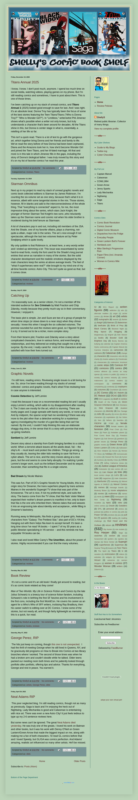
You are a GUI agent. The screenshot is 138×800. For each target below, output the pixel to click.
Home (42, 761)
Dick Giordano (121, 405)
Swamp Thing (99, 548)
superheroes (104, 545)
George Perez (39, 685)
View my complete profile (106, 129)
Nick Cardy (99, 500)
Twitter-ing (102, 151)
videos (121, 554)
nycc (108, 502)
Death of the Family (107, 402)
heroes (115, 451)
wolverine (111, 560)
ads (122, 310)
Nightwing (116, 499)
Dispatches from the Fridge (110, 234)
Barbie (124, 319)
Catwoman (110, 353)
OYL (100, 509)
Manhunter (102, 481)
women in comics (113, 563)
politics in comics (110, 512)
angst (115, 313)
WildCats (120, 557)
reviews (29, 172)
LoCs (116, 475)
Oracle (111, 506)
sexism (112, 536)
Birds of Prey (117, 325)
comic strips (103, 365)
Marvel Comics (120, 484)
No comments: (49, 168)
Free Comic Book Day (104, 436)
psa (119, 515)
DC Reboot (99, 396)
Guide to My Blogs (106, 147)
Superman (119, 545)
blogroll (110, 335)
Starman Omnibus (24, 184)
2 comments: (47, 560)
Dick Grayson (106, 408)
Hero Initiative (102, 451)
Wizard (97, 560)
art (114, 316)
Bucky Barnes (118, 341)
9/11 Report (108, 307)
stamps (97, 542)
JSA (96, 466)
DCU (124, 396)
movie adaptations (119, 490)
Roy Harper (101, 532)
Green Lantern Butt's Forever (111, 241)
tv (122, 551)
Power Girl (99, 515)
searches (98, 536)
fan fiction (123, 417)
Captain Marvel (118, 347)
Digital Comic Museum (108, 230)
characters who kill (117, 356)
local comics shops (102, 475)
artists (29, 685)
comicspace (99, 384)
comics (118, 368)
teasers (111, 548)
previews (110, 515)
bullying (97, 344)
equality (108, 414)
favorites (120, 420)
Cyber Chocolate (105, 155)
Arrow (106, 316)
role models (119, 529)
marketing (114, 481)
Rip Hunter (108, 529)
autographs (104, 319)
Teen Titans (122, 548)
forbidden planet (117, 433)
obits (48, 685)
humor (124, 457)
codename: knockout (119, 362)
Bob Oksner (122, 335)
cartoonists (118, 350)
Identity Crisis (112, 460)
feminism (98, 429)
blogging (118, 332)
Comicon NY (120, 365)
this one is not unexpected (65, 644)
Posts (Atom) (30, 766)
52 (95, 307)
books (29, 626)
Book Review (20, 575)
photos (121, 509)
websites (97, 557)
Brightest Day (100, 341)
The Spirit (102, 551)
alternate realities (101, 313)
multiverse (112, 493)
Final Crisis (114, 429)
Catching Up (20, 295)
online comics (99, 506)
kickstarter (103, 469)
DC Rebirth (119, 393)
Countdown (114, 390)
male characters (120, 478)
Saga (121, 533)
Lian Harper (107, 472)
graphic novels (100, 445)
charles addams (109, 359)
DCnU (114, 396)
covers (124, 390)
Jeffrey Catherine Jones (114, 463)
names (124, 494)
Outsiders (123, 506)
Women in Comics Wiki (108, 261)
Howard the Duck (112, 457)
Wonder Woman (102, 566)
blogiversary (99, 335)
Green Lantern (100, 448)
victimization (109, 554)
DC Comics (102, 393)
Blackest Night (118, 329)
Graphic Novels (22, 373)
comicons (104, 368)
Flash (105, 433)
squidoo (121, 539)
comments (116, 384)
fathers (109, 420)
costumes (101, 390)
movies (101, 493)
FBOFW (97, 423)
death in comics (120, 399)
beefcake (102, 325)
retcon (108, 525)
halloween (123, 448)
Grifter (113, 448)
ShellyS (101, 117)
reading (115, 518)
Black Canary (100, 329)
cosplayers (122, 387)
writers (119, 566)
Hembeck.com (104, 245)
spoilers (111, 539)
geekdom (120, 439)
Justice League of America (114, 466)
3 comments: (47, 280)
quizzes (104, 518)
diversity (109, 411)
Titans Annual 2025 (25, 82)
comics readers (116, 381)
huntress (100, 460)
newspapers (119, 497)
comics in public (109, 374)
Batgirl (100, 322)
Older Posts (79, 761)
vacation (97, 554)
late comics (115, 469)
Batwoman (122, 322)
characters (101, 356)
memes (101, 487)
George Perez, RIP (25, 638)
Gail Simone (109, 439)
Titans (36, 172)
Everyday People (105, 237)
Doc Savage (122, 411)
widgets (109, 557)
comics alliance (100, 371)
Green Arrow (116, 444)
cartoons (98, 353)
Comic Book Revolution (108, 222)
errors (116, 414)
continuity (110, 387)
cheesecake (102, 362)
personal (110, 509)
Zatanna (97, 569)
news (107, 496)
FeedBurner (117, 648)
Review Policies (104, 106)
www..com (69, 782)
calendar (107, 344)
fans (99, 420)
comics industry (110, 378)
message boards (117, 487)
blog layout (100, 332)
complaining (99, 387)
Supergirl (122, 542)
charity (96, 359)
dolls (99, 414)
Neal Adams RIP (23, 697)
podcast (97, 512)
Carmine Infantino (101, 350)
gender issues (100, 442)
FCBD (111, 423)
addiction (113, 310)
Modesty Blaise (100, 490)
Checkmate (122, 359)
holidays (109, 454)
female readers (117, 426)
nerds (99, 497)
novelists (97, 503)
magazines (106, 478)
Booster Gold (116, 338)
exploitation (110, 417)
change (124, 353)
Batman (110, 322)
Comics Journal (104, 226)
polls (122, 512)
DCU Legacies (104, 399)
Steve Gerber (109, 542)
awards (115, 319)
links (120, 472)
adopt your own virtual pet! (111, 700)
